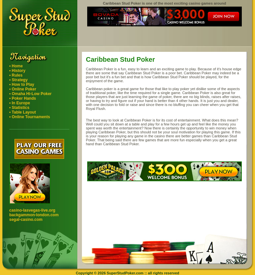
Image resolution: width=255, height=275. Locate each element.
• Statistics (19, 107)
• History (17, 70)
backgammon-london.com (33, 215)
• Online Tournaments (29, 117)
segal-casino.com (26, 219)
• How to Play (21, 84)
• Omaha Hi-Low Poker (30, 93)
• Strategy (18, 80)
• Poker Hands (22, 98)
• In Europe (19, 103)
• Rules (15, 75)
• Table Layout (22, 112)
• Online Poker (22, 89)
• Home (16, 66)
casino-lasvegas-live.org (32, 210)
